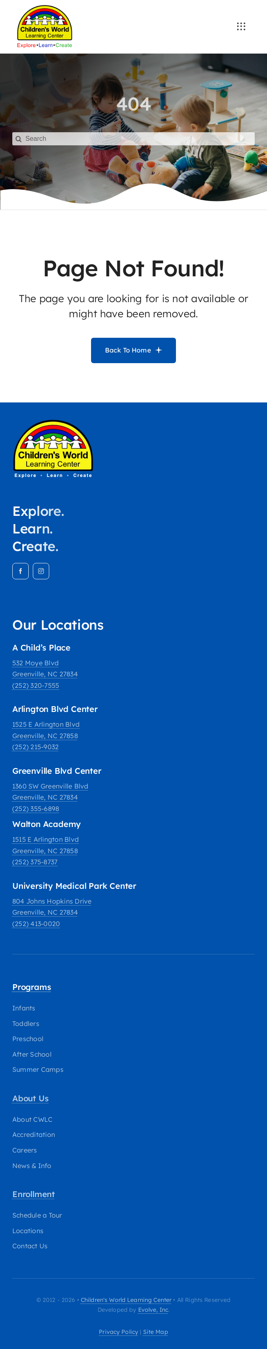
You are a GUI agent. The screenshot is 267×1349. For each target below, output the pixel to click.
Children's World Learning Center (126, 1300)
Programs (31, 987)
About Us (30, 1098)
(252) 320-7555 (35, 685)
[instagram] (41, 571)
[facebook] (20, 571)
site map (155, 1331)
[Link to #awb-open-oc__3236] (241, 27)
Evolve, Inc (153, 1309)
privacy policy (118, 1331)
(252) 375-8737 (34, 862)
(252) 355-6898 (35, 808)
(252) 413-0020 (36, 924)
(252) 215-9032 (35, 747)
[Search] (133, 133)
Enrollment (33, 1194)
